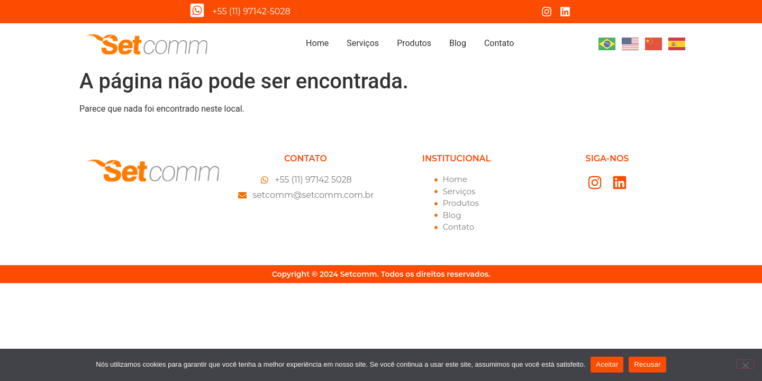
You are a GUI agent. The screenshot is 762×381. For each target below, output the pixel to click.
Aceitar (607, 364)
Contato (499, 43)
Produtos (414, 43)
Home (317, 43)
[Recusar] (745, 364)
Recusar (647, 364)
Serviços (363, 43)
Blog (457, 43)
